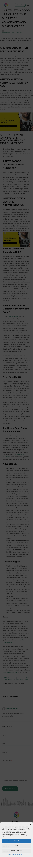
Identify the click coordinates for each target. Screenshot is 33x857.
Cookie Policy (12, 854)
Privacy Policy (20, 854)
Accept (16, 841)
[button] (30, 824)
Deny (16, 845)
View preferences (16, 850)
